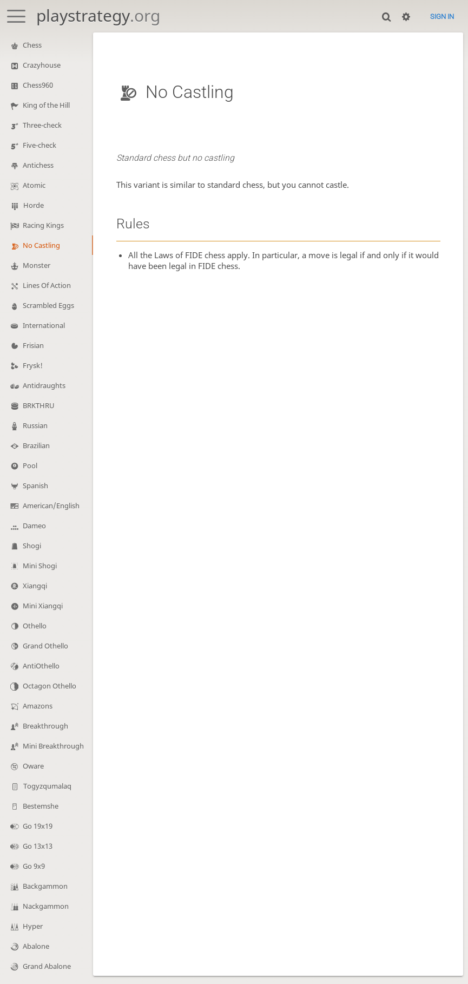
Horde (33, 205)
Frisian (33, 345)
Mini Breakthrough (53, 746)
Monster (36, 265)
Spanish (35, 485)
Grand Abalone (47, 966)
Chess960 (38, 85)
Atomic (34, 185)
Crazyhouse (42, 65)
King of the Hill (46, 105)
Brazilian (36, 445)
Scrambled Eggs (48, 305)
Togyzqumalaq (47, 786)
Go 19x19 (37, 826)
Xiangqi (35, 586)
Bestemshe (40, 806)
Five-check (39, 145)
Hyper (33, 926)
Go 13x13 (37, 846)
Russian (35, 425)
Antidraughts (44, 385)
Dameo (34, 525)
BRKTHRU (39, 405)
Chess (32, 45)
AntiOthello (41, 666)
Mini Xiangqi (43, 606)
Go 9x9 (34, 866)
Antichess (38, 165)
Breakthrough (45, 726)
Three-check (42, 125)
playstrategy (98, 15)
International (44, 325)
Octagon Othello (49, 686)
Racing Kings (43, 225)
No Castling (41, 245)
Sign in (442, 16)
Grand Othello (45, 646)
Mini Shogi (40, 565)
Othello (35, 626)
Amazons (37, 706)
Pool (30, 465)
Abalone (36, 946)
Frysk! (33, 365)
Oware (33, 766)
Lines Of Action (47, 285)
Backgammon (45, 886)
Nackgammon (46, 906)
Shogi (32, 545)
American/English (51, 505)
